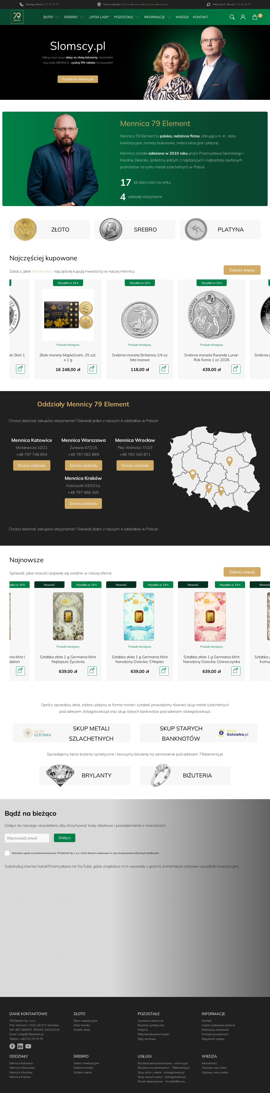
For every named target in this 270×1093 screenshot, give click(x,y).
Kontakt (200, 17)
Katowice (126, 4)
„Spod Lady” (99, 17)
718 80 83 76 (243, 4)
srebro (47, 271)
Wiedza (182, 17)
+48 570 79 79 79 (31, 1039)
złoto (36, 271)
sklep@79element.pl (31, 1034)
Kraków (137, 4)
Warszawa (150, 4)
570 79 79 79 (51, 4)
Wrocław (163, 4)
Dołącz (65, 837)
